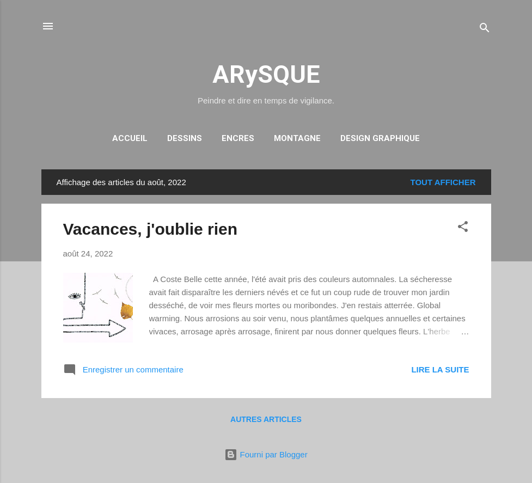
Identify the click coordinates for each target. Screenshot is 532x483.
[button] (462, 228)
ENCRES (238, 138)
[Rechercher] (484, 29)
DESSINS (184, 138)
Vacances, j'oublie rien (150, 229)
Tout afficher (443, 182)
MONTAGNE (297, 138)
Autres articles (266, 419)
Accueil (130, 138)
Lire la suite (440, 369)
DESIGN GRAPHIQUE (380, 138)
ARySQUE (266, 74)
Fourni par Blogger (265, 454)
